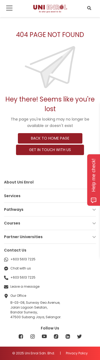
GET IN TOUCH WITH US (50, 149)
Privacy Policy (77, 353)
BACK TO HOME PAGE (50, 138)
